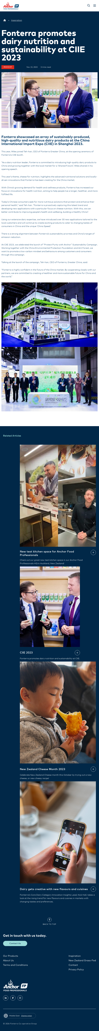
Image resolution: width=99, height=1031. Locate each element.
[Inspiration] (16, 20)
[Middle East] (4, 20)
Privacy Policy (76, 969)
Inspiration (75, 956)
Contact (73, 965)
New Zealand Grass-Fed (82, 960)
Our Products (10, 956)
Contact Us (15, 943)
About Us (8, 960)
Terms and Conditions (15, 965)
